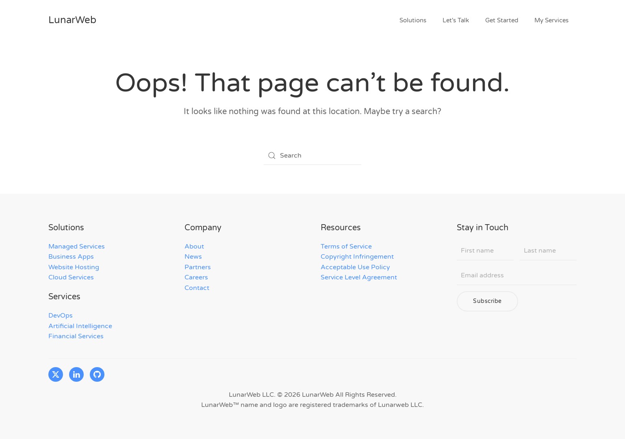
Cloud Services (71, 277)
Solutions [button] (412, 20)
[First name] (485, 251)
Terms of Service (346, 246)
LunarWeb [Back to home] (72, 20)
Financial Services (76, 336)
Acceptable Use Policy (355, 267)
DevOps (60, 315)
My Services (551, 20)
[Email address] (517, 275)
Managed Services (76, 246)
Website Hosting (73, 267)
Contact (196, 288)
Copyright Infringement (357, 257)
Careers (196, 277)
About (194, 246)
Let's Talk (456, 20)
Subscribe (487, 301)
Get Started (501, 20)
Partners (197, 267)
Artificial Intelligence (80, 326)
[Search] (312, 155)
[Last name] (548, 251)
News (193, 257)
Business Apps (71, 257)
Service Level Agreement (359, 277)
